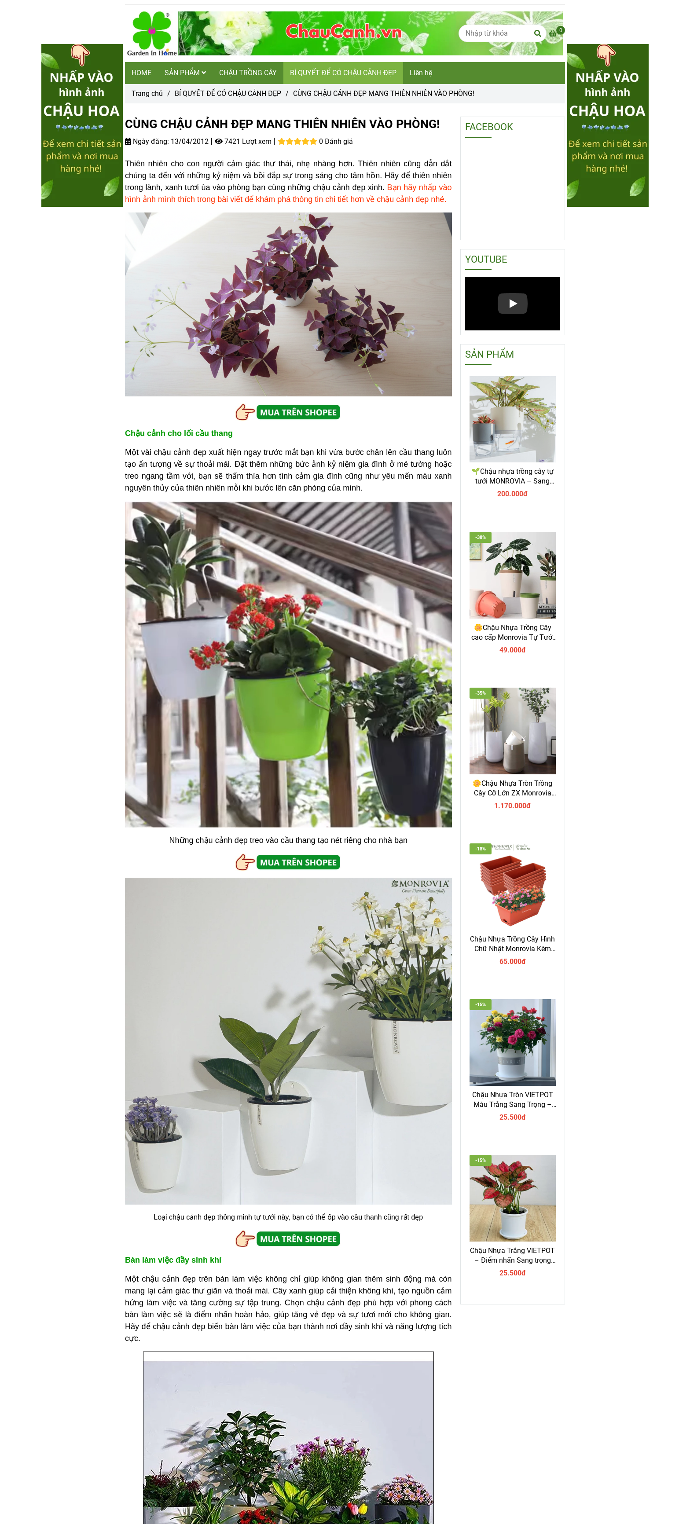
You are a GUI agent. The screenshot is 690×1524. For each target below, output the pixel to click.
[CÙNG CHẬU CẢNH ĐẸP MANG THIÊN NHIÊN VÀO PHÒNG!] (344, 33)
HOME (141, 73)
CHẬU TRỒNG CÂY (248, 73)
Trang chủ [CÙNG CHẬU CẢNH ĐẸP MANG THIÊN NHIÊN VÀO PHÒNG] (147, 93)
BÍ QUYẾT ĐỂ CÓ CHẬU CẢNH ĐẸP (343, 73)
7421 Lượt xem (243, 141)
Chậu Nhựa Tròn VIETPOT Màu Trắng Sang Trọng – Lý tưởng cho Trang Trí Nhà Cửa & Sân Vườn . (512, 1100)
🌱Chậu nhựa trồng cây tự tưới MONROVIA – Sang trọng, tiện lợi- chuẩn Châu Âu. (512, 476)
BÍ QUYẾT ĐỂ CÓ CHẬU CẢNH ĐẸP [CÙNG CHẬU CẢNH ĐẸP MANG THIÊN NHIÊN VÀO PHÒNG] (228, 93)
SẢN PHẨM (185, 73)
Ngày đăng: (147, 141)
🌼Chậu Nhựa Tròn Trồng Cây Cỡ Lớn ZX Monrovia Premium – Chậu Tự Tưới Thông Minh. (512, 788)
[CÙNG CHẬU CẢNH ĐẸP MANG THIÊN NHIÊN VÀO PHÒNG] (557, 33)
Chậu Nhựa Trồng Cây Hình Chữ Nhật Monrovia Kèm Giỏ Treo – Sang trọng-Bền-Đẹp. (512, 944)
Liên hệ (421, 73)
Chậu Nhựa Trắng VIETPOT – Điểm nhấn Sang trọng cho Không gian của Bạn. (512, 1255)
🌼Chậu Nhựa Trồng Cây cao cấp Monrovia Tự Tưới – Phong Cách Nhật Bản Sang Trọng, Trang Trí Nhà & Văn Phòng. (512, 632)
